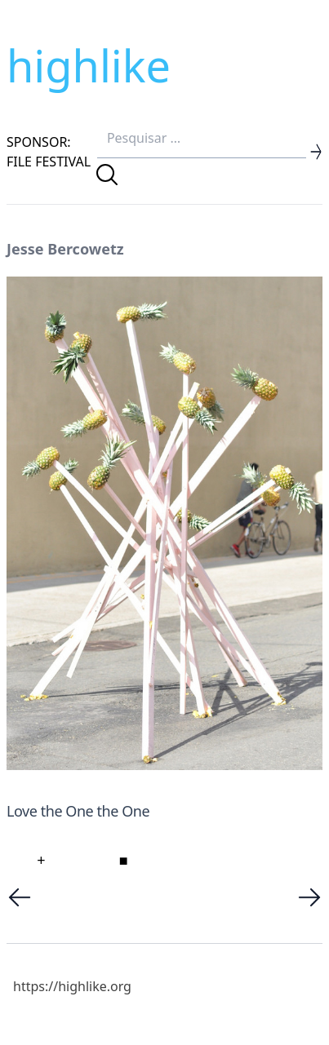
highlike (89, 65)
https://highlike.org (72, 986)
